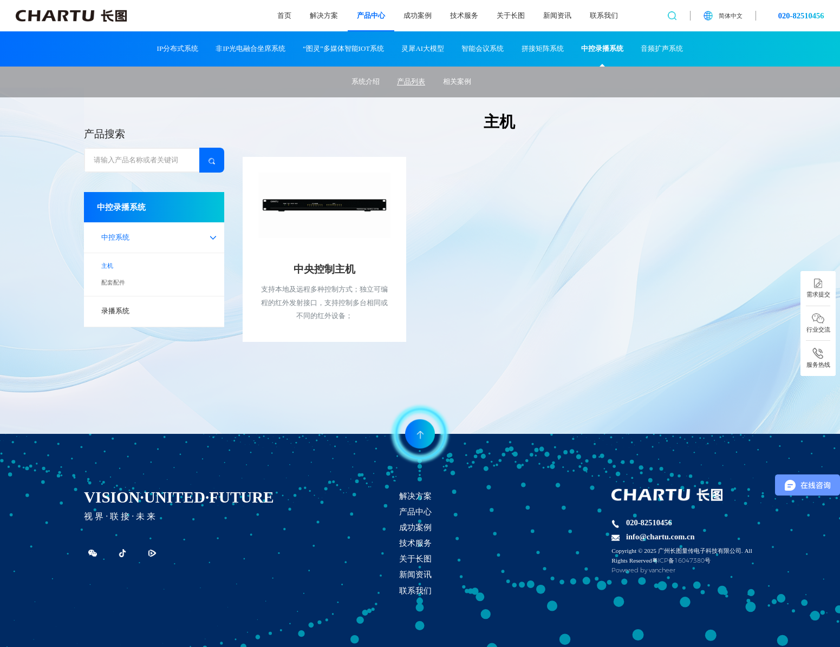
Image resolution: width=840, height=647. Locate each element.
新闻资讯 (557, 15)
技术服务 (464, 15)
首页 (284, 15)
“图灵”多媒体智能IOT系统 (343, 48)
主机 (107, 265)
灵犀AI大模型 (422, 48)
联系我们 (604, 15)
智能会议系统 (482, 48)
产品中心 (371, 15)
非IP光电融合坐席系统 (250, 48)
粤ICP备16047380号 (681, 560)
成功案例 (417, 15)
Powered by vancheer (643, 570)
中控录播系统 (602, 48)
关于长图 (511, 15)
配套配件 (113, 282)
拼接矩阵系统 (543, 48)
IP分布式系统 (177, 48)
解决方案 (324, 15)
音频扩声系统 (662, 48)
